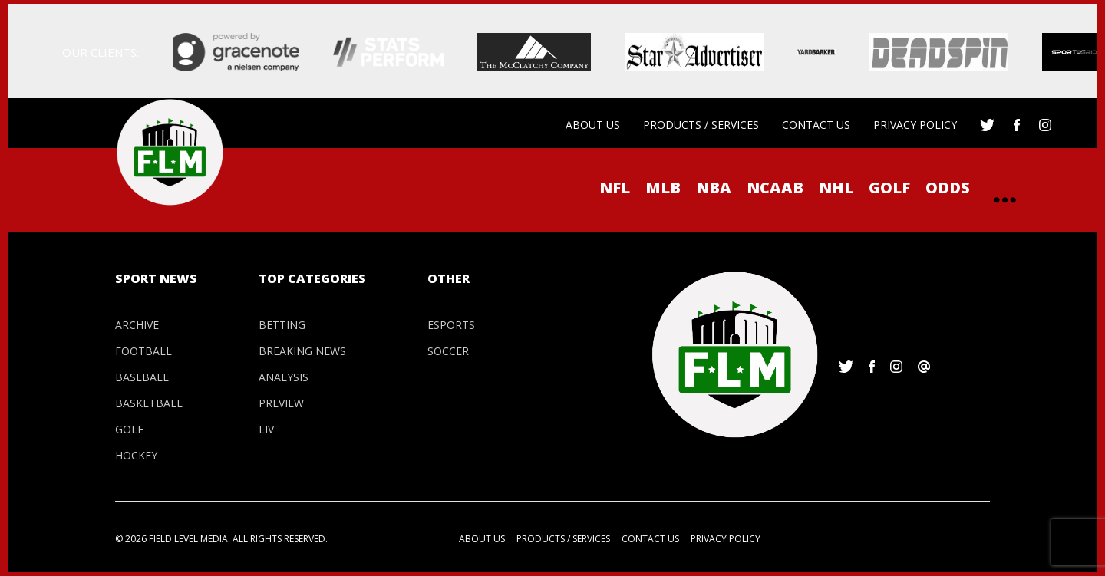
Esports (451, 325)
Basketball (149, 403)
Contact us (816, 124)
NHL (836, 187)
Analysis (283, 377)
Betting (282, 325)
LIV (266, 429)
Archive (137, 325)
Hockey (136, 455)
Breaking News (302, 351)
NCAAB (775, 187)
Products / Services (701, 124)
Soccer (448, 351)
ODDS (947, 187)
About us (593, 124)
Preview (281, 403)
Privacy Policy (915, 124)
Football (143, 351)
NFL (614, 187)
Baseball (142, 377)
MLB (663, 187)
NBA (713, 187)
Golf (889, 187)
